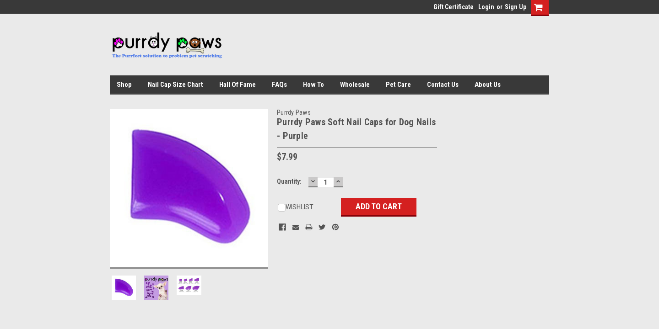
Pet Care (398, 84)
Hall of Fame (237, 84)
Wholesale (355, 84)
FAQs (279, 84)
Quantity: (289, 181)
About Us (488, 84)
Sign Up (515, 7)
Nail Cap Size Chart (175, 84)
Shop (124, 84)
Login (486, 7)
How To (313, 84)
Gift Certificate (453, 7)
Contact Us (443, 84)
